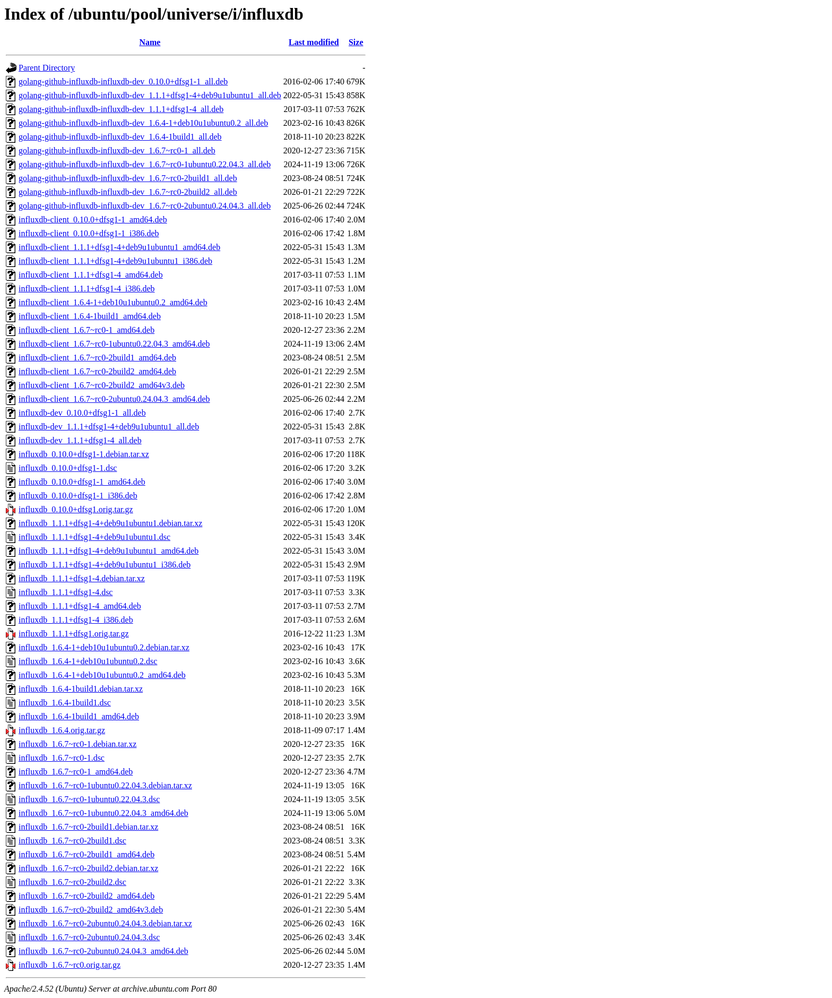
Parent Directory (47, 67)
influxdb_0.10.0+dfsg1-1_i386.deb (78, 495)
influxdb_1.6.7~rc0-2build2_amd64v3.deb (91, 909)
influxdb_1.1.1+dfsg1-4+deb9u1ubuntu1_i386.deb (104, 564)
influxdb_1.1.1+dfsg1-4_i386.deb (76, 619)
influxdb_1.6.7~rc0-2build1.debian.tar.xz (88, 826)
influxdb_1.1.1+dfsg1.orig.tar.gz (74, 633)
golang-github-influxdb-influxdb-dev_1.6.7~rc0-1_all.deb (117, 150)
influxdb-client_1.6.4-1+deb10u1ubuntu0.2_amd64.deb (113, 302)
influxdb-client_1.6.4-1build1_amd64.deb (90, 316)
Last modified (314, 42)
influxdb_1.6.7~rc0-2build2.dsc (72, 882)
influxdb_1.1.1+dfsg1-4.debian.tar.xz (82, 578)
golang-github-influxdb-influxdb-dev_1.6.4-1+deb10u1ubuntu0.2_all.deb (143, 122)
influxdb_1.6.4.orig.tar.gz (62, 730)
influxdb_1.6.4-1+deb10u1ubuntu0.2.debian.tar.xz (104, 647)
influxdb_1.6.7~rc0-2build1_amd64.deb (86, 854)
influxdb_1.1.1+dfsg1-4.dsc (65, 592)
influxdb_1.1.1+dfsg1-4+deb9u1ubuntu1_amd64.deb (108, 550)
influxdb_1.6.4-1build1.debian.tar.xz (81, 688)
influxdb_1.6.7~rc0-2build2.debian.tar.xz (88, 868)
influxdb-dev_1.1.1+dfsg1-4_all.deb (80, 440)
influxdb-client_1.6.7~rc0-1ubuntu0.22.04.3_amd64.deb (114, 343)
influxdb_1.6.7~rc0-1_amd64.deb (76, 771)
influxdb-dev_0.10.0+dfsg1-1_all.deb (82, 412)
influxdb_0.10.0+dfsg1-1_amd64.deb (82, 481)
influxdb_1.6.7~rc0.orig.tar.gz (69, 964)
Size (356, 42)
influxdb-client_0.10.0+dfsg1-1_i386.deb (89, 233)
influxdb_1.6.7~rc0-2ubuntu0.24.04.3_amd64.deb (103, 951)
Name (149, 42)
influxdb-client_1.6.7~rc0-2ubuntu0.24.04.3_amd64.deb (114, 398)
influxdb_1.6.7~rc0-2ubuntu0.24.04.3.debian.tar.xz (105, 923)
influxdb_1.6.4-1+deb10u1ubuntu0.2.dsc (88, 661)
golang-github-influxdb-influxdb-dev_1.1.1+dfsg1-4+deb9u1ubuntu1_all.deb (150, 95)
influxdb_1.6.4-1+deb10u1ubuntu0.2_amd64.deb (102, 674)
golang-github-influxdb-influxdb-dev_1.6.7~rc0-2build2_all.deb (128, 191)
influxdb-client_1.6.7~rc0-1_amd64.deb (86, 329)
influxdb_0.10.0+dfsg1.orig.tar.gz (76, 509)
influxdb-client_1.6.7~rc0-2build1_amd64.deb (97, 357)
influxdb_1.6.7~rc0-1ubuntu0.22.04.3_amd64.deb (103, 813)
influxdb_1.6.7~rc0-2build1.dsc (72, 840)
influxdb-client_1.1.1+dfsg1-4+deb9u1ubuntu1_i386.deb (115, 260)
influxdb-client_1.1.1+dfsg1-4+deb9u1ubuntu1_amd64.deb (119, 247)
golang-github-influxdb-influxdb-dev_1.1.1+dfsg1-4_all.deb (121, 109)
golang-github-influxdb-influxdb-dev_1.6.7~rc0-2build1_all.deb (128, 178)
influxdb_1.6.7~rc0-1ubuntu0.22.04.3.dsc (89, 799)
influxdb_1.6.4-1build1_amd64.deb (79, 716)
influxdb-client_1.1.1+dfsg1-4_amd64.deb (91, 274)
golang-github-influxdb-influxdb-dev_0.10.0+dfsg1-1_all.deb (123, 81)
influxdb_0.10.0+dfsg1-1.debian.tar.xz (84, 454)
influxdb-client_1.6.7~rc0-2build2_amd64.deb (97, 371)
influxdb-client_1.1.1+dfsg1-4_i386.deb (87, 288)
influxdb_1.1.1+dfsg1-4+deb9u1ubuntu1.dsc (94, 536)
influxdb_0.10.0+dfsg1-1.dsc (68, 467)
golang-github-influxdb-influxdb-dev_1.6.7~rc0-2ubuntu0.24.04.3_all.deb (145, 205)
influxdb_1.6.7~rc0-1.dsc (62, 757)
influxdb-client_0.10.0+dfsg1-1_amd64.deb (93, 219)
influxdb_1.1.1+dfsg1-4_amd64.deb (80, 605)
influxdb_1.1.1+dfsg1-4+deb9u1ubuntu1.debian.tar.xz (110, 523)
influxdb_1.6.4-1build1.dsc (65, 702)
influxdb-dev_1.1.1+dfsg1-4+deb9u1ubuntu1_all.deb (109, 426)
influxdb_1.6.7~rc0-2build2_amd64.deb (86, 895)
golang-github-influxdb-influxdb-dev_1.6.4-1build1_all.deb (120, 136)
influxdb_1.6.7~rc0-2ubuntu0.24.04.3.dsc (89, 937)
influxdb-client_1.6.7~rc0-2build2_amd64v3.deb (102, 385)
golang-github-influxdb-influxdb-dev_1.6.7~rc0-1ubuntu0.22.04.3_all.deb (145, 164)
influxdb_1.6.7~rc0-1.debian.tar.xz (77, 743)
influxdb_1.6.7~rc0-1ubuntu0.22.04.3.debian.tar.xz (105, 785)
